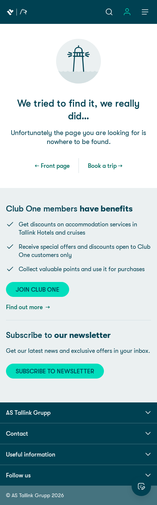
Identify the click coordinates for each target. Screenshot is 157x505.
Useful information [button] (78, 454)
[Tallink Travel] (17, 12)
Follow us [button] (78, 475)
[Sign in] (127, 12)
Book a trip (102, 166)
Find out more (25, 307)
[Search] (109, 12)
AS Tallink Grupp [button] (78, 412)
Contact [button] (78, 433)
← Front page (52, 166)
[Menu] (145, 12)
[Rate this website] (141, 486)
